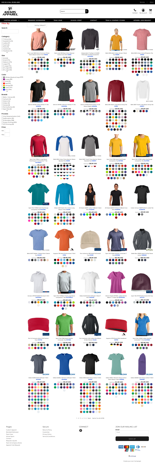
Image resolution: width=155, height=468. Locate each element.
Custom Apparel (11, 430)
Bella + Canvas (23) (9, 97)
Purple (7, 79)
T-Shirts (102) (7, 39)
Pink (6, 81)
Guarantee (46, 432)
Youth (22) (6, 45)
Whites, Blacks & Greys (12, 77)
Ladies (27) (6, 43)
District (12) (6, 101)
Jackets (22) (6, 49)
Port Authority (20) (9, 107)
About (152, 2)
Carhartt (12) (7, 99)
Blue (6, 89)
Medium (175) (7, 62)
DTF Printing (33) (8, 124)
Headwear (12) (7, 51)
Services (142, 2)
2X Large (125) (7, 68)
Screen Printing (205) (10, 122)
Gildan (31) (6, 103)
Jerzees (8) (6, 105)
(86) (7, 79)
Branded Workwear (12, 432)
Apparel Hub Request (13, 445)
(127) (7, 88)
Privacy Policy (47, 434)
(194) (7, 90)
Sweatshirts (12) (8, 41)
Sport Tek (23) (7, 109)
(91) (7, 81)
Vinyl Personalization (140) (11, 116)
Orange (7, 85)
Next (89, 418)
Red (6, 83)
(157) (7, 83)
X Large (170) (7, 66)
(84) (8, 85)
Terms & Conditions (49, 436)
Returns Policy (47, 430)
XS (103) (5, 58)
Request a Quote (11, 440)
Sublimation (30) (8, 118)
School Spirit (10, 436)
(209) (13, 77)
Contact (8, 438)
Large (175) (6, 64)
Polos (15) (6, 47)
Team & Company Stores (14, 443)
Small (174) (6, 60)
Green (7, 87)
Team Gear (9, 434)
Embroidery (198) (8, 120)
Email (117, 429)
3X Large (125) (7, 70)
